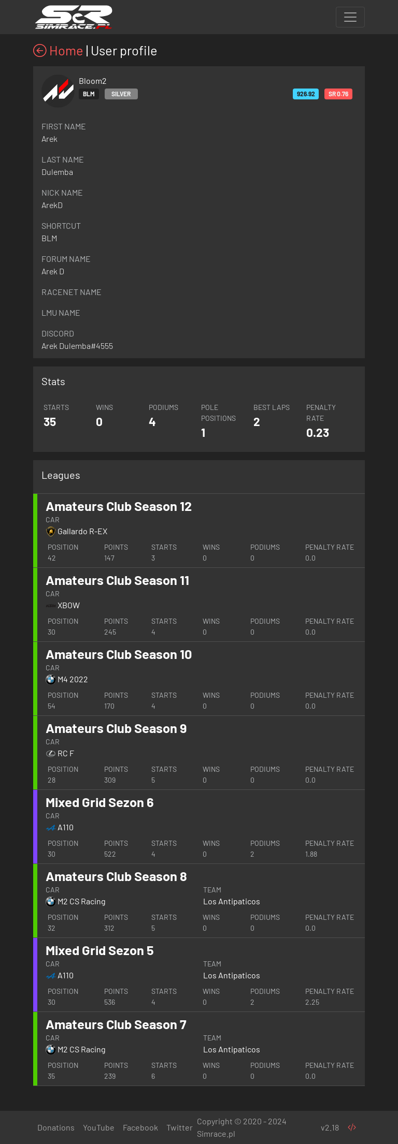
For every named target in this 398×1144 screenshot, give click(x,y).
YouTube (99, 1127)
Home (58, 50)
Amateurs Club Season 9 (116, 728)
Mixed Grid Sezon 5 (100, 950)
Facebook (140, 1127)
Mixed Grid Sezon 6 (100, 802)
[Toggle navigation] (350, 17)
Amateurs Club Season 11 (117, 580)
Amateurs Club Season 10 (119, 654)
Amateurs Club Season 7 (116, 1024)
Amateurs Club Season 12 (119, 506)
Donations (56, 1127)
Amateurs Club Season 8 (116, 876)
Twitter (179, 1127)
